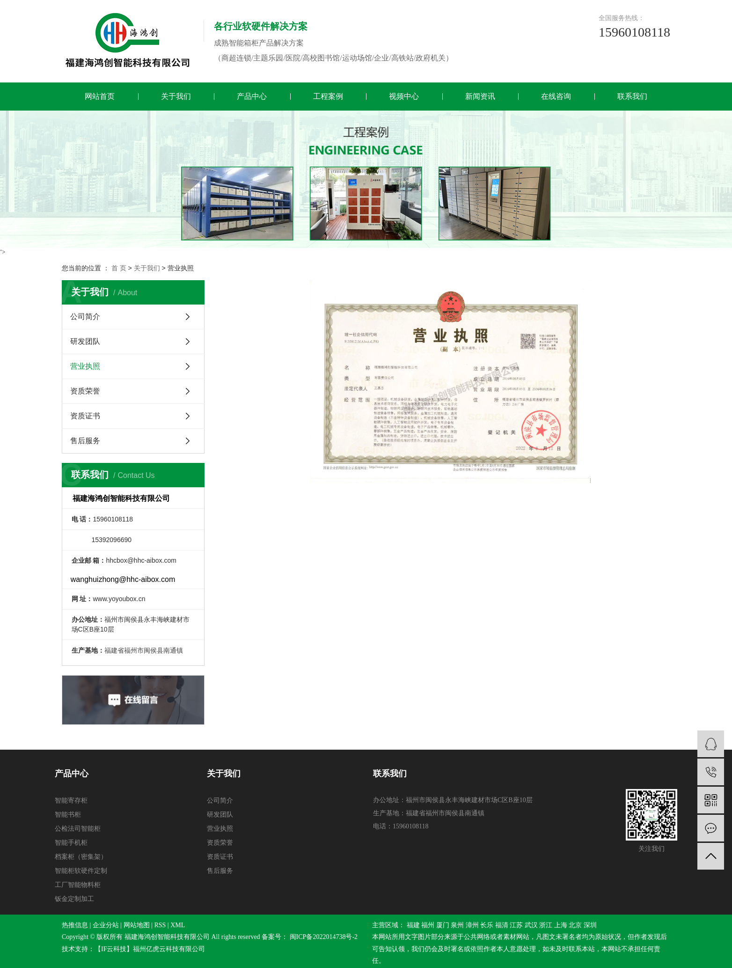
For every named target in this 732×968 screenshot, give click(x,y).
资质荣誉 (85, 391)
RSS (160, 925)
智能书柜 (68, 814)
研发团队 (85, 341)
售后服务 (85, 441)
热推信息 (75, 925)
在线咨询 (556, 96)
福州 (427, 925)
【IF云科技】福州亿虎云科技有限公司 (150, 949)
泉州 (457, 925)
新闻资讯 (480, 96)
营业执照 (85, 366)
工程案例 (328, 96)
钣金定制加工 (74, 898)
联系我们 (632, 96)
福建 (413, 925)
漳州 (472, 925)
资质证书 (85, 416)
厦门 (442, 925)
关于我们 (176, 96)
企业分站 (106, 925)
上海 (560, 925)
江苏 (516, 925)
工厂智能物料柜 (78, 884)
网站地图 (137, 925)
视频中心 (404, 96)
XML (177, 925)
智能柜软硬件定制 (81, 870)
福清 (501, 925)
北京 (575, 925)
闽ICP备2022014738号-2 (324, 936)
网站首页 (100, 96)
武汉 (531, 925)
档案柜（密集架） (81, 856)
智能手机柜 (71, 842)
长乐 (486, 925)
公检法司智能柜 (78, 828)
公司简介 (85, 316)
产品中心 (252, 96)
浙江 (545, 925)
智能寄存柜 (71, 800)
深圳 (590, 925)
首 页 (118, 268)
